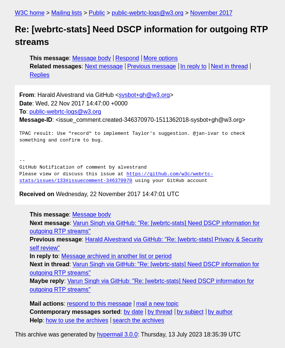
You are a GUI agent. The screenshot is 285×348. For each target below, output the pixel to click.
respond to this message (99, 303)
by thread (160, 312)
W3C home (30, 13)
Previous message (151, 66)
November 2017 (211, 13)
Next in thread (229, 66)
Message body (91, 58)
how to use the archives (77, 320)
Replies (39, 75)
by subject (190, 312)
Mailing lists (66, 13)
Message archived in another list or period (116, 256)
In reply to (193, 66)
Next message (104, 66)
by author (220, 312)
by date (133, 312)
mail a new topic (157, 303)
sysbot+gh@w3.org (144, 95)
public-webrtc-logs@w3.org (147, 13)
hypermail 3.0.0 (117, 334)
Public (97, 13)
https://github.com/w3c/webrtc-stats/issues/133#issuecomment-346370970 (116, 177)
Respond (127, 58)
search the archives (138, 320)
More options (161, 58)
